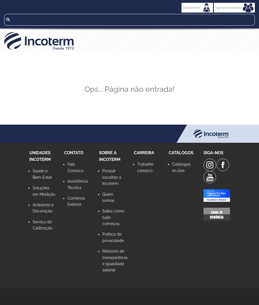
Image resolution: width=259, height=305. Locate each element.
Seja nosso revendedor (229, 7)
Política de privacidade (113, 237)
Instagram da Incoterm (210, 165)
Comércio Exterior (76, 201)
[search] (129, 20)
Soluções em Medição (44, 191)
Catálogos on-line (181, 167)
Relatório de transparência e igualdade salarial (113, 260)
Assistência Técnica (77, 184)
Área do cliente (191, 7)
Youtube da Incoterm (210, 177)
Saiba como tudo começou (113, 217)
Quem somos (108, 197)
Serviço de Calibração (42, 225)
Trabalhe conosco (145, 167)
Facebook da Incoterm (223, 165)
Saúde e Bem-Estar (42, 174)
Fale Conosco (75, 167)
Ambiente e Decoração (43, 208)
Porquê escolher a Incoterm (111, 177)
